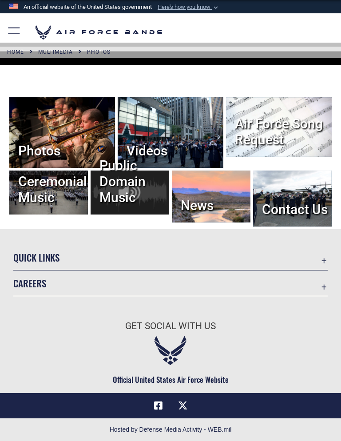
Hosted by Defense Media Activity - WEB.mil (171, 429)
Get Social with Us (170, 326)
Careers (29, 283)
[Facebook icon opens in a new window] (158, 405)
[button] (189, 7)
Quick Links (36, 257)
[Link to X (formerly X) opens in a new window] (183, 405)
